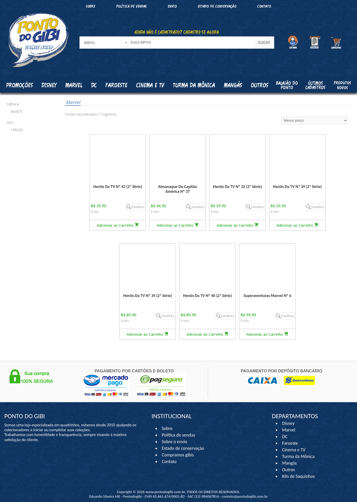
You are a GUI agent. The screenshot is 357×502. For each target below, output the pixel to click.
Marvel (73, 102)
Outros (288, 469)
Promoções (19, 85)
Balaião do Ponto (287, 85)
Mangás (233, 85)
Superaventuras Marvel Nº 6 (267, 295)
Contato (264, 6)
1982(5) (17, 129)
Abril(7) (16, 111)
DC (284, 436)
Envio (172, 6)
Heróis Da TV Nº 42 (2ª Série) (117, 186)
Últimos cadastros (315, 85)
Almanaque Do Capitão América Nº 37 (177, 189)
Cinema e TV (293, 450)
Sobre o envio (174, 441)
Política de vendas (131, 6)
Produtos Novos (342, 85)
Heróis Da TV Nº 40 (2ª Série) (207, 295)
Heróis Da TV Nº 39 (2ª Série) (297, 186)
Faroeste (290, 443)
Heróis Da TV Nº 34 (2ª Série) (147, 295)
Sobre (90, 6)
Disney (288, 423)
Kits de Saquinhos (298, 476)
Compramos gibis (178, 455)
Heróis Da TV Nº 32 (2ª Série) (237, 186)
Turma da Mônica (298, 456)
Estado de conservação (217, 6)
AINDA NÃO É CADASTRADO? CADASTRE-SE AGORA (177, 32)
